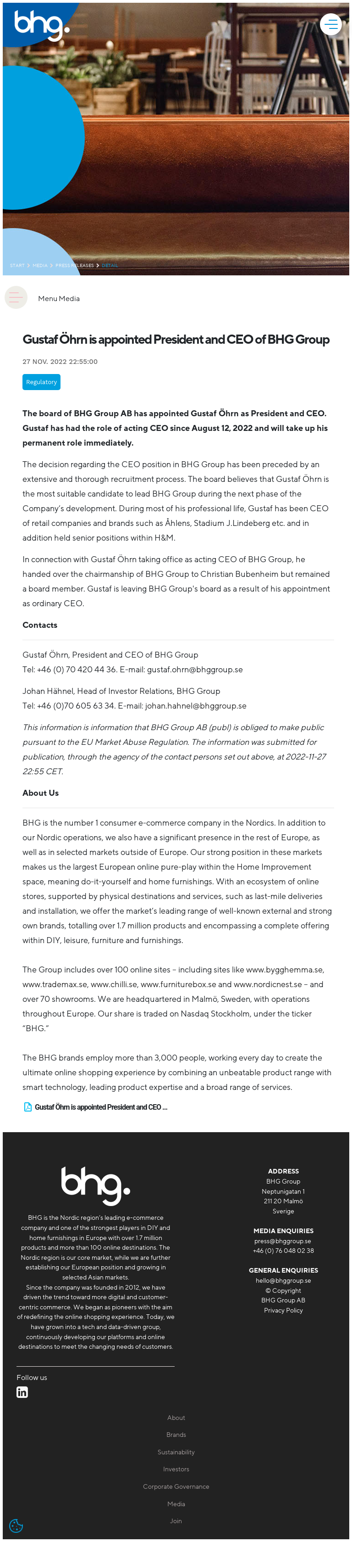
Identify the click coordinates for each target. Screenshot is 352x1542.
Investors (176, 1469)
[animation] (16, 297)
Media (40, 266)
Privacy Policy (283, 1310)
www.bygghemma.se (284, 969)
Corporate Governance (176, 1486)
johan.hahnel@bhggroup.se (196, 705)
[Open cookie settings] (16, 1526)
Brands (176, 1434)
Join (176, 1521)
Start (17, 266)
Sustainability (176, 1452)
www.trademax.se (54, 984)
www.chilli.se (114, 984)
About (176, 1418)
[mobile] (332, 24)
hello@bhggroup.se (283, 1280)
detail (110, 266)
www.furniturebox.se (178, 984)
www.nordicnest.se (268, 984)
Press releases (74, 266)
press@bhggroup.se (282, 1241)
